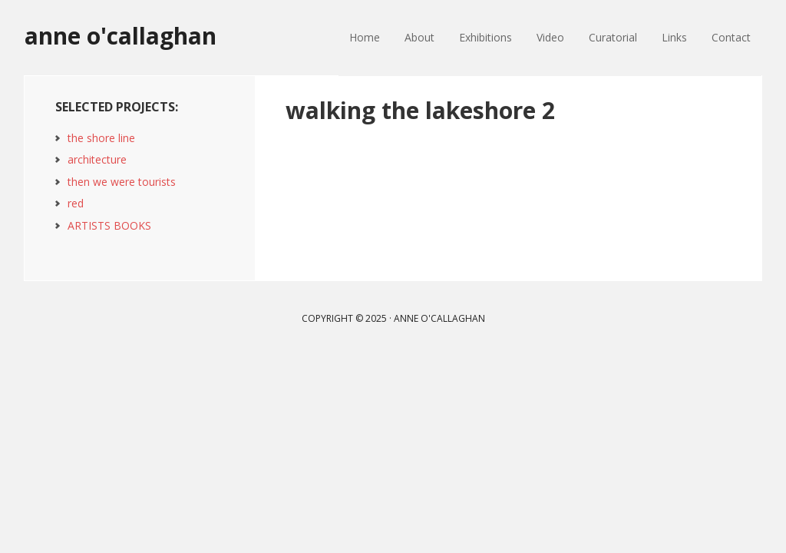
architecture (97, 159)
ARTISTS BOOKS (109, 225)
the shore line (101, 138)
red (76, 203)
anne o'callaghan (120, 35)
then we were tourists (122, 181)
